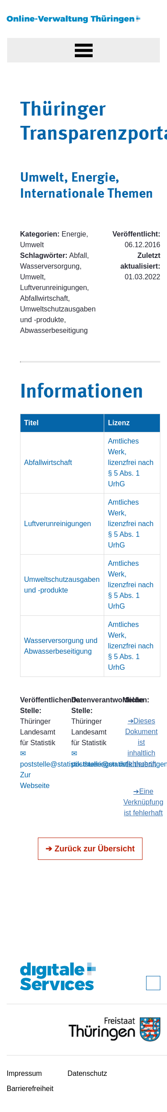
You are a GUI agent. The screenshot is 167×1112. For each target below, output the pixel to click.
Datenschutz (87, 1073)
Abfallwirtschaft (48, 462)
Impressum (24, 1073)
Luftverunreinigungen (57, 523)
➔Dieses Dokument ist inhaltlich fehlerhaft (141, 742)
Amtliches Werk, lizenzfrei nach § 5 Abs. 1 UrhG (130, 462)
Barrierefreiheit (30, 1088)
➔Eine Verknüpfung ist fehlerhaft (143, 802)
